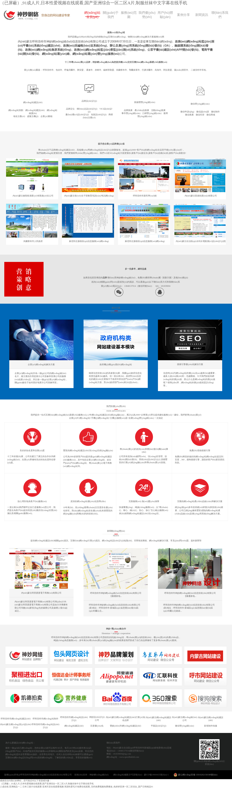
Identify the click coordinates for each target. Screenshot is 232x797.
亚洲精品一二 (15, 786)
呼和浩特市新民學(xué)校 (145, 195)
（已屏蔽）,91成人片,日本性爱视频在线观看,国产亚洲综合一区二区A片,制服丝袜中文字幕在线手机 (93, 3)
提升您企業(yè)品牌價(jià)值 (111, 144)
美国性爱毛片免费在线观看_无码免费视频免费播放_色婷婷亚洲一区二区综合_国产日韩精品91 (108, 786)
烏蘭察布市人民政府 (33, 241)
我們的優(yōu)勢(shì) (116, 406)
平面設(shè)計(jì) (158, 726)
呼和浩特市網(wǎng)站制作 (45, 718)
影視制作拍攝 (210, 726)
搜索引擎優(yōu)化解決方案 (190, 364)
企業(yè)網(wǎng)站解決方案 (41, 364)
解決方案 (116, 308)
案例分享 (183, 15)
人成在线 (4, 786)
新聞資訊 (201, 15)
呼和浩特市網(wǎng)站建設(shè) (16, 718)
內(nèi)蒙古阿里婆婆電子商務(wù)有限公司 (41, 593)
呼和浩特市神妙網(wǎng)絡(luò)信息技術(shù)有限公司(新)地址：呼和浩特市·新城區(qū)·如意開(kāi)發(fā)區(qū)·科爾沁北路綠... (189, 608)
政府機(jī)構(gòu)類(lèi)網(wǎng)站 (116, 364)
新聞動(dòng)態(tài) (116, 531)
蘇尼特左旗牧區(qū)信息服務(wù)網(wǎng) (89, 241)
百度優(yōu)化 (97, 726)
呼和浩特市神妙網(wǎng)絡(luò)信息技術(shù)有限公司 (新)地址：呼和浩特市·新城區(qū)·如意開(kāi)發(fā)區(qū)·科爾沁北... (114, 608)
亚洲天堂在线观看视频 (53, 786)
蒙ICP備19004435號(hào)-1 (156, 774)
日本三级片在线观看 (32, 786)
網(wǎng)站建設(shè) (74, 726)
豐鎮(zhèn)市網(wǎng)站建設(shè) (125, 726)
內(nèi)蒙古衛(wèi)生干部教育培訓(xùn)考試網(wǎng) (89, 195)
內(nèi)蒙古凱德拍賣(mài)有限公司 (201, 195)
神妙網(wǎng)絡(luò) (101, 774)
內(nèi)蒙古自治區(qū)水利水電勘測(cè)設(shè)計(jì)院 (201, 241)
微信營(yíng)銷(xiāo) (184, 726)
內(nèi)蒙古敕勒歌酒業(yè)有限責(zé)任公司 (33, 195)
